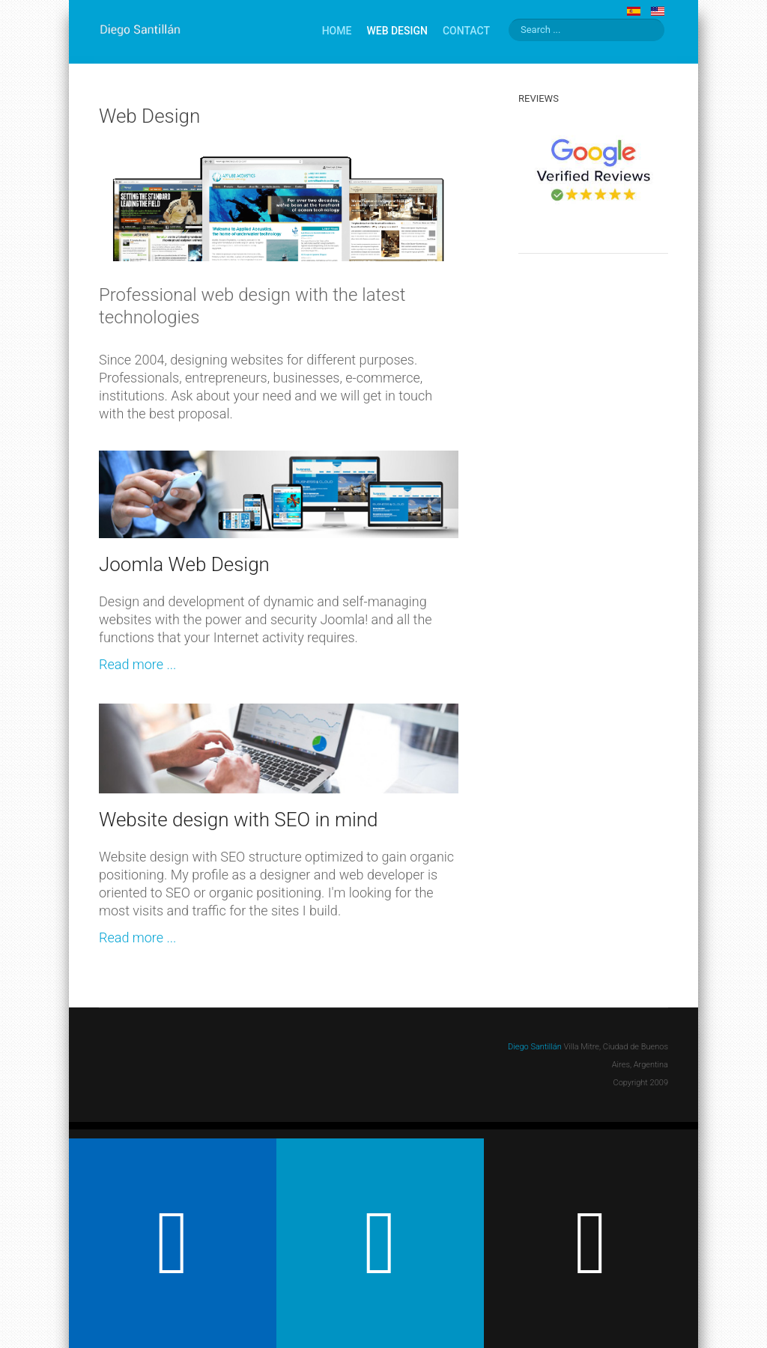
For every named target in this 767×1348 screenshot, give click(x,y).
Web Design (397, 31)
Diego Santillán (535, 1047)
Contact (466, 31)
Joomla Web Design (184, 564)
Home (337, 31)
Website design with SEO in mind (238, 819)
